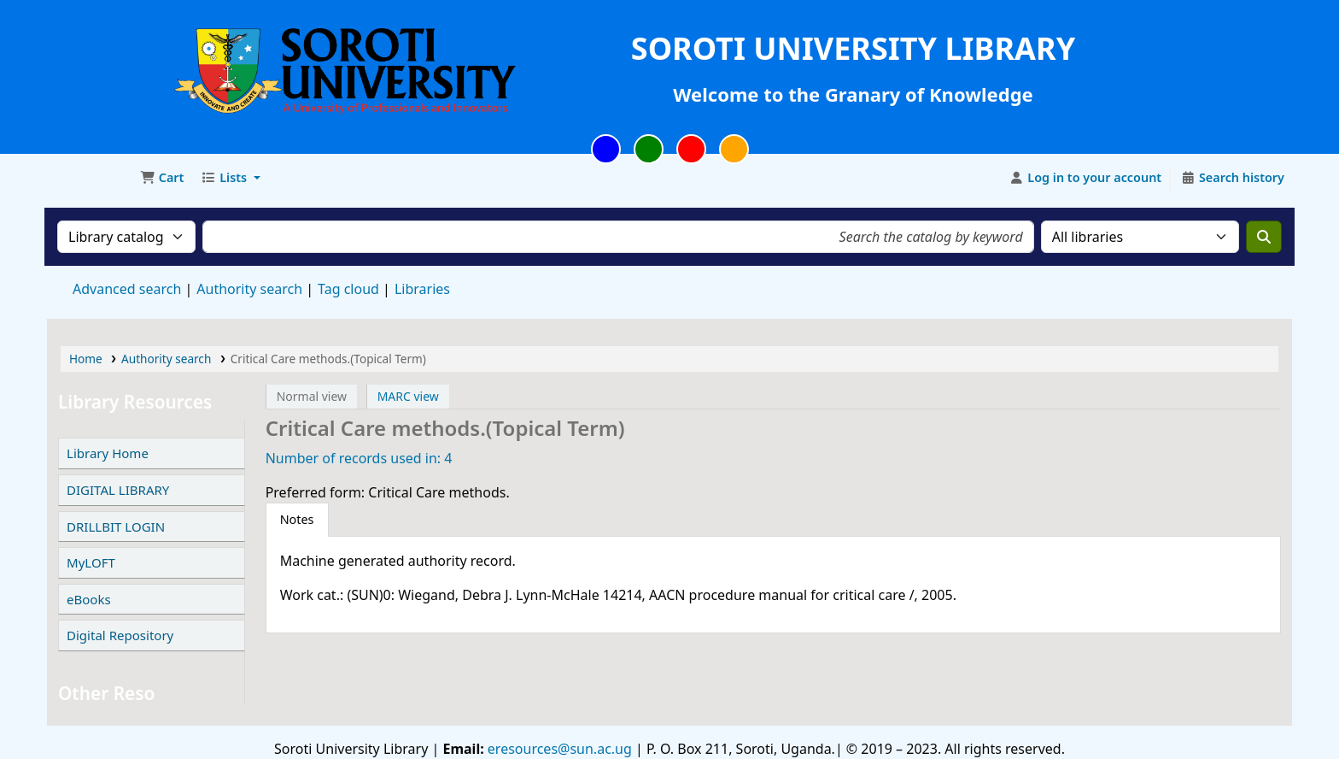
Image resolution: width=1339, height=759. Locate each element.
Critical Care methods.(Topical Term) (328, 358)
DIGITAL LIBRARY (118, 489)
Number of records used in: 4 (359, 458)
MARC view (408, 396)
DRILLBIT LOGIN (116, 526)
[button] (161, 178)
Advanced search (127, 288)
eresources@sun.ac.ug (558, 748)
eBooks (89, 599)
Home (85, 358)
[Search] (1264, 237)
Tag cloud (348, 288)
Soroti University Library (90, 178)
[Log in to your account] (1086, 178)
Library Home (108, 453)
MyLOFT (91, 562)
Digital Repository (120, 635)
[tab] (297, 520)
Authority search (249, 288)
